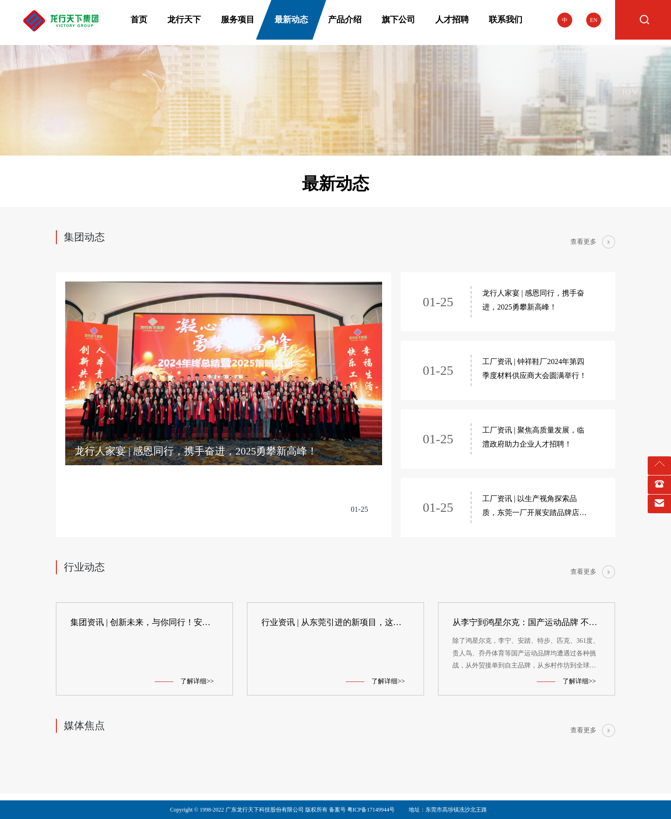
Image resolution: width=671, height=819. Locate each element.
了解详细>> (184, 681)
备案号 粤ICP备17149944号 (362, 809)
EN (593, 20)
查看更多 (583, 241)
